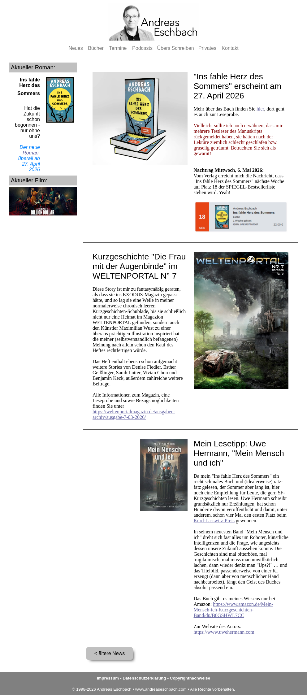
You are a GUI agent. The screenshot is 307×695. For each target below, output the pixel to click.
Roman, (31, 152)
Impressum (108, 678)
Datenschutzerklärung (144, 678)
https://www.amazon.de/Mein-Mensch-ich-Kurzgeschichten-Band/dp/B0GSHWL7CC (233, 610)
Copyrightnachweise (190, 678)
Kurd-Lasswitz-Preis (214, 520)
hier (260, 108)
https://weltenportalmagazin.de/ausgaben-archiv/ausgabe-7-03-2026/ (134, 414)
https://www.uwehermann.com (224, 632)
